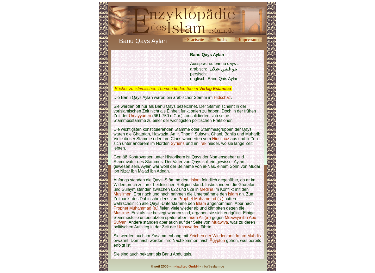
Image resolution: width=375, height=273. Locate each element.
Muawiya (219, 222)
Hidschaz (222, 97)
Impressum (249, 39)
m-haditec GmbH (185, 266)
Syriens (178, 143)
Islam (196, 180)
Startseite (195, 39)
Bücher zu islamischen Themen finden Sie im (173, 88)
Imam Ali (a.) (199, 217)
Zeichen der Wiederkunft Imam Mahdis (225, 236)
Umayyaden (140, 116)
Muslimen (122, 194)
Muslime (121, 213)
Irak (203, 143)
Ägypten (217, 240)
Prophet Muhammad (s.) (200, 199)
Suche (222, 39)
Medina (206, 189)
